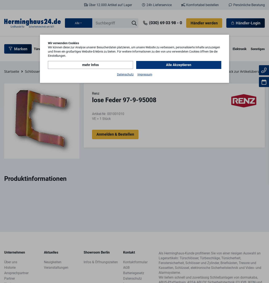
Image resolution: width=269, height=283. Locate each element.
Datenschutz (125, 74)
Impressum (144, 74)
